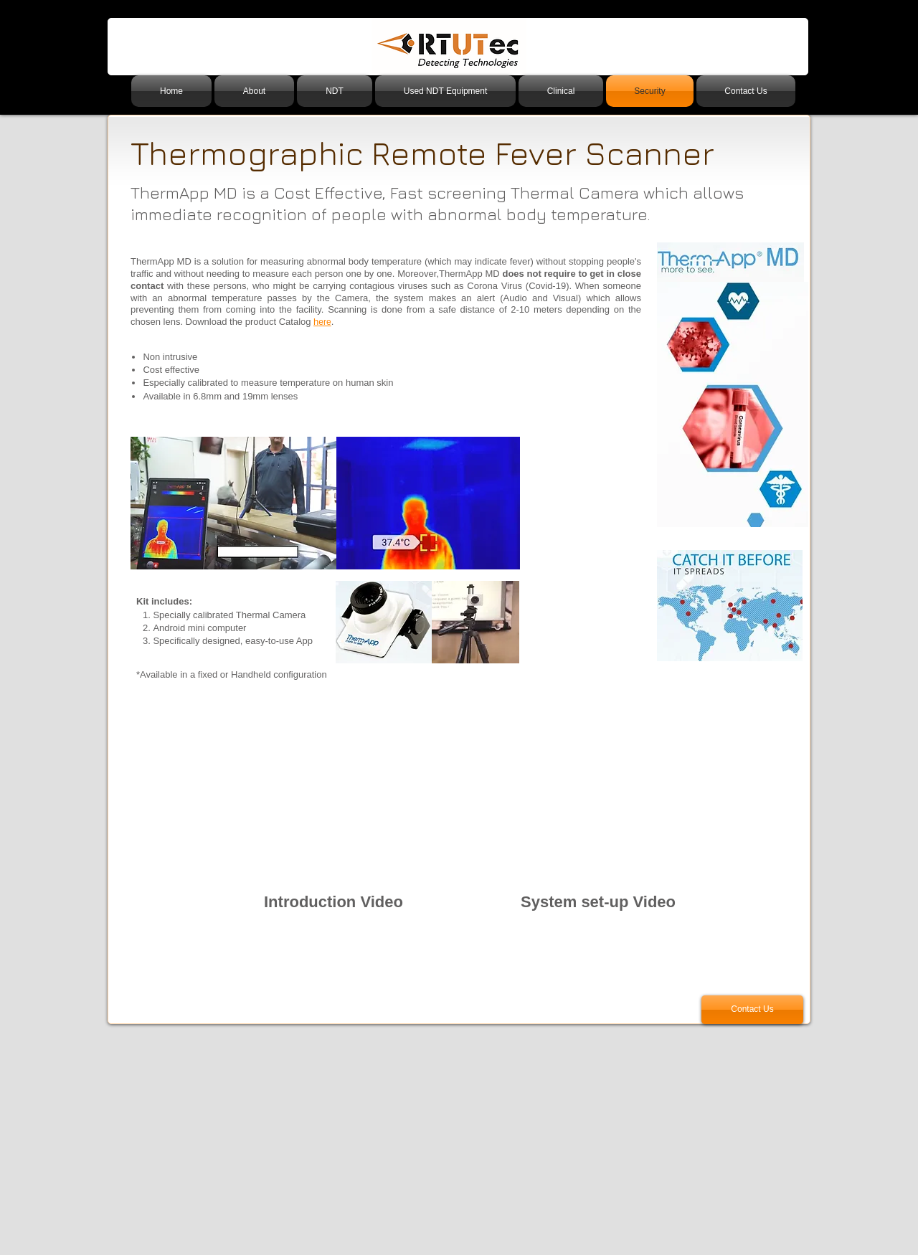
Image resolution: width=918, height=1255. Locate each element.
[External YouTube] (333, 811)
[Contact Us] (752, 1009)
